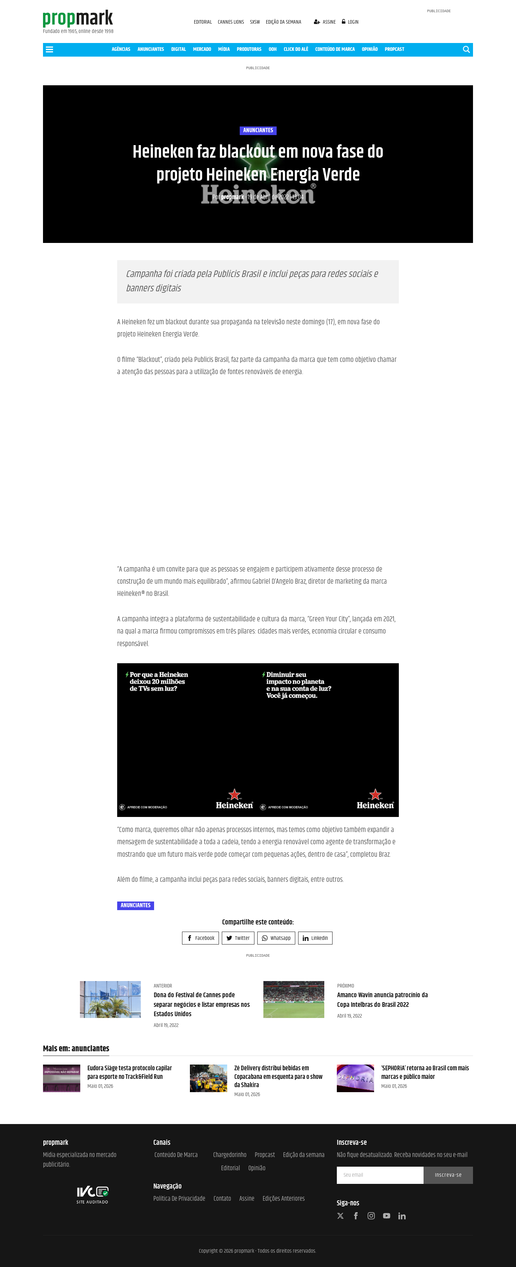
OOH (273, 49)
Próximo (345, 985)
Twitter (238, 938)
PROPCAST (394, 49)
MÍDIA (224, 49)
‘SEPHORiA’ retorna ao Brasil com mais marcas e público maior (425, 1072)
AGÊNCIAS (121, 49)
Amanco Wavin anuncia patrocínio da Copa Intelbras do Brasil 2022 (384, 1000)
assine (325, 22)
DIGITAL (178, 49)
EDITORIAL (203, 22)
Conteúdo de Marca (176, 1155)
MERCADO (202, 49)
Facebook (200, 938)
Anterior (163, 985)
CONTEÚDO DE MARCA (335, 49)
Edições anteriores (284, 1199)
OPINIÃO (370, 49)
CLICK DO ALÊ (296, 49)
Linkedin (315, 938)
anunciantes (258, 130)
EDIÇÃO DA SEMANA (283, 22)
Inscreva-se (448, 1175)
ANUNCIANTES (151, 49)
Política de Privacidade (179, 1199)
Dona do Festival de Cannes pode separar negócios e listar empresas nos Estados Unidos (200, 1005)
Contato (222, 1199)
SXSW (255, 22)
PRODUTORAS (249, 49)
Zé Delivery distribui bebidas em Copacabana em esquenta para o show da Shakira (278, 1076)
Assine (246, 1199)
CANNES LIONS (231, 22)
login (350, 22)
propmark (228, 197)
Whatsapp (276, 938)
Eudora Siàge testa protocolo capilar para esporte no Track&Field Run (129, 1072)
